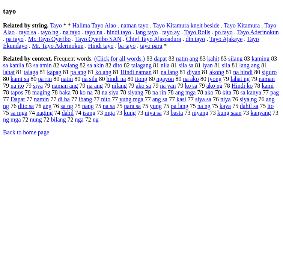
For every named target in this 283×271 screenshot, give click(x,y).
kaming (260, 58)
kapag (54, 72)
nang (88, 106)
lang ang (249, 65)
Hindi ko (242, 85)
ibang (85, 99)
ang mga (185, 92)
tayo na (93, 32)
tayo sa (27, 32)
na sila (89, 79)
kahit (213, 58)
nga (79, 119)
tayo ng (50, 32)
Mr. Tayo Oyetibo (49, 39)
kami (268, 85)
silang (235, 58)
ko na (86, 92)
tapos (17, 92)
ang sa (159, 99)
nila (165, 65)
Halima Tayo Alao (94, 25)
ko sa (191, 85)
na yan (168, 85)
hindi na (116, 79)
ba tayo (127, 46)
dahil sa (249, 106)
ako (209, 92)
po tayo (224, 32)
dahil (68, 113)
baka (65, 92)
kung (130, 113)
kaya (225, 106)
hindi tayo (119, 32)
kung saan (229, 113)
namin (41, 99)
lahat (9, 72)
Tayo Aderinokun (258, 32)
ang (47, 106)
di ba (64, 99)
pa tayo (15, 39)
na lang (169, 72)
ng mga (12, 119)
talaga (31, 72)
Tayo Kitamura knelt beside (186, 25)
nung (36, 119)
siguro (269, 72)
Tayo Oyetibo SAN (98, 39)
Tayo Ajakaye (225, 39)
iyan (207, 65)
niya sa (153, 113)
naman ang (65, 85)
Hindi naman (136, 72)
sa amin (42, 65)
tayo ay (171, 32)
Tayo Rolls (197, 32)
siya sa (203, 99)
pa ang (78, 72)
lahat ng (240, 79)
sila (226, 65)
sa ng (66, 106)
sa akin (95, 65)
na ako (191, 79)
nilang (119, 85)
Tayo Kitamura (242, 25)
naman (267, 79)
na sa (109, 106)
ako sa (143, 85)
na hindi (243, 72)
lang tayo (146, 32)
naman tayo (135, 25)
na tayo (72, 32)
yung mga (131, 99)
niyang (200, 113)
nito (105, 99)
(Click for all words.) (119, 58)
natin (67, 79)
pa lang (179, 106)
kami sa (20, 79)
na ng (204, 106)
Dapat (18, 99)
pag (274, 92)
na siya (110, 92)
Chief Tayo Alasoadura (153, 39)
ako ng (214, 85)
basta (177, 113)
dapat (160, 58)
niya (225, 99)
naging (44, 113)
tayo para (151, 46)
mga (109, 113)
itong (141, 79)
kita (226, 92)
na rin (159, 92)
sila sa (186, 65)
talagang (141, 65)
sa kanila (13, 65)
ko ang (103, 72)
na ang (95, 85)
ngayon (165, 79)
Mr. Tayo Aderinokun (58, 46)
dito (117, 65)
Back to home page (26, 132)
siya (38, 85)
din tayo (195, 39)
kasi (181, 99)
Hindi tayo (101, 46)
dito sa (26, 106)
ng (96, 119)
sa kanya (250, 92)
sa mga (19, 113)
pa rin (45, 79)
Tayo (56, 25)
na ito (17, 85)
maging (41, 92)
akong (216, 72)
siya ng (248, 99)
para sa (132, 106)
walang (69, 65)
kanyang (260, 113)
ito (270, 106)
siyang (135, 92)
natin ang (187, 58)
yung (156, 106)
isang (89, 113)
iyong (214, 79)
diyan (194, 72)
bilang (58, 119)
